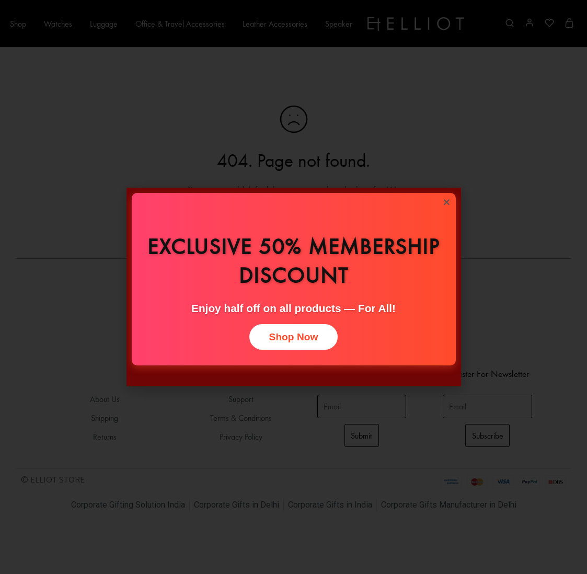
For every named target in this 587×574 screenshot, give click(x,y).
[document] (293, 287)
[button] (447, 202)
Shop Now (293, 336)
